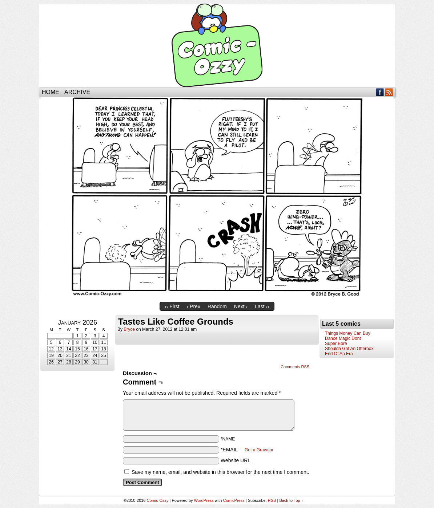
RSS (389, 92)
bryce (129, 329)
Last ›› (262, 306)
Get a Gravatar (259, 449)
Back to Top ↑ (291, 500)
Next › (241, 306)
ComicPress (233, 500)
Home (50, 92)
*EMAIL (247, 449)
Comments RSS (295, 367)
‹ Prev (193, 306)
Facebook (380, 92)
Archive (77, 92)
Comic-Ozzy (217, 45)
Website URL (235, 460)
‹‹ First (172, 306)
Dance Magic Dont (343, 338)
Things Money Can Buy (347, 333)
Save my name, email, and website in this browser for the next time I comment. (220, 472)
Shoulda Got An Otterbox (349, 348)
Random (217, 306)
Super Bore (336, 343)
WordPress (204, 500)
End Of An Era (339, 353)
